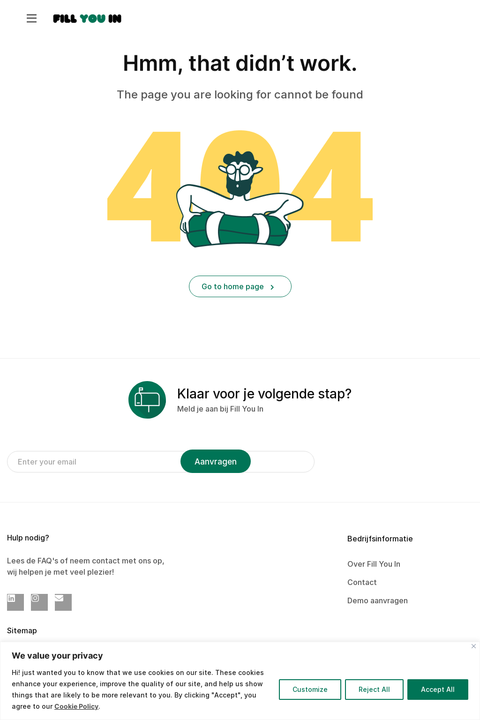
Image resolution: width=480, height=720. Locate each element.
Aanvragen (216, 461)
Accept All (438, 689)
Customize (310, 689)
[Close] (474, 646)
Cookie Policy (76, 706)
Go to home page (238, 286)
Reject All (374, 689)
